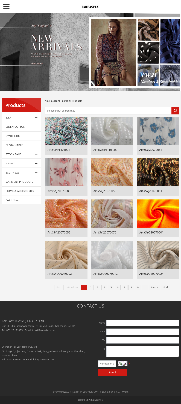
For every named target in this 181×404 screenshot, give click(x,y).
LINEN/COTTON (15, 126)
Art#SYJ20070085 (59, 191)
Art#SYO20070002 (60, 274)
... (145, 287)
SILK (8, 117)
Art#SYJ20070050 (105, 191)
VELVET (10, 163)
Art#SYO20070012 (106, 274)
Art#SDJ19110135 (105, 150)
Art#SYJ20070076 (105, 232)
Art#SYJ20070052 (59, 232)
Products (77, 100)
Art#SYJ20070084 (150, 150)
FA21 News (12, 200)
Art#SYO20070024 (151, 274)
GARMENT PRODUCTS (19, 181)
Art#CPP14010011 (60, 150)
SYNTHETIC (13, 136)
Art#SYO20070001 (151, 232)
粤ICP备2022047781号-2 (90, 400)
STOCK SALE (13, 154)
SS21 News (12, 172)
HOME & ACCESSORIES (20, 191)
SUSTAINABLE (14, 145)
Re (104, 348)
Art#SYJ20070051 (150, 191)
